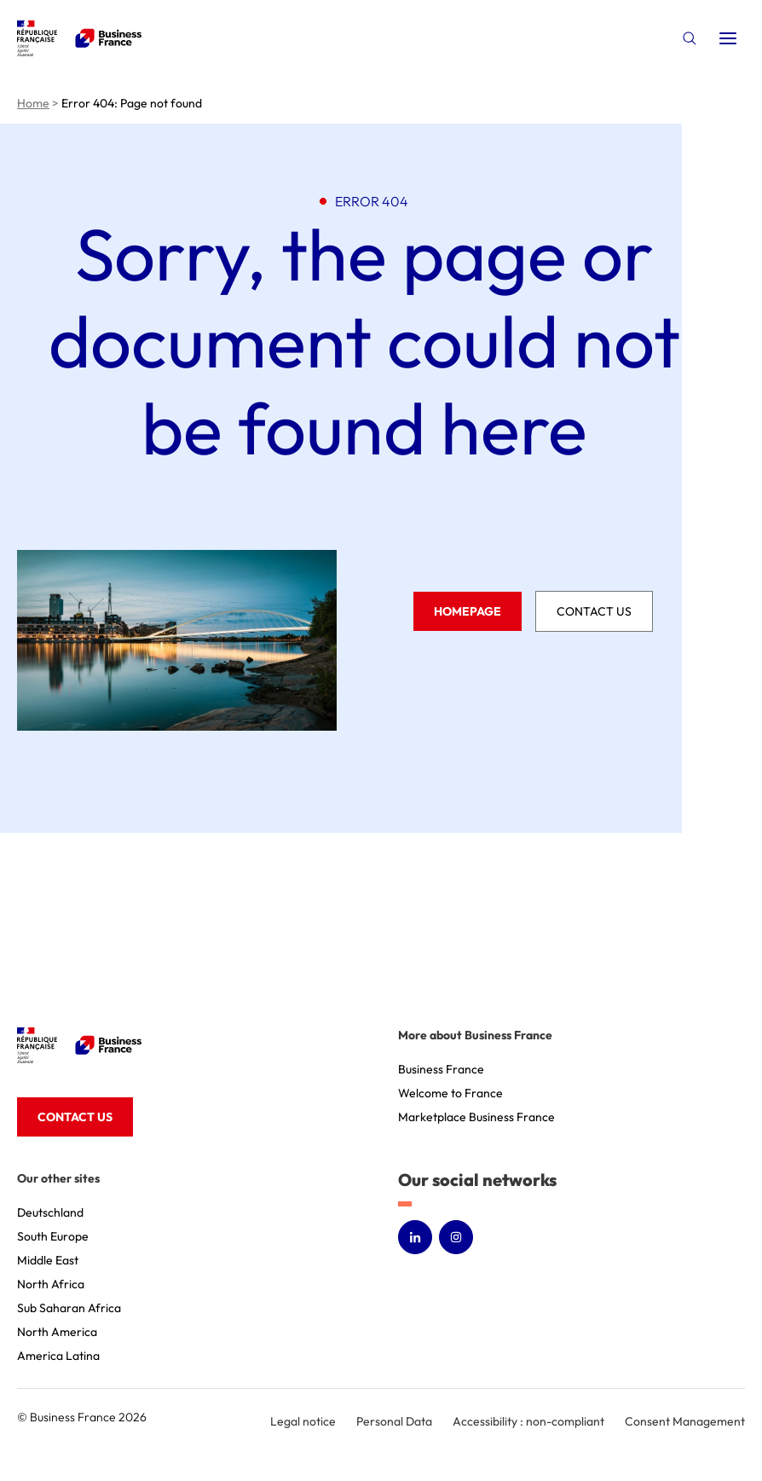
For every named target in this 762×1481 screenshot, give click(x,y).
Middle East (47, 1260)
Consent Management (685, 1421)
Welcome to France (450, 1093)
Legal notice (303, 1421)
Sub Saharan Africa (69, 1308)
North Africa (50, 1284)
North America (57, 1331)
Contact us (594, 611)
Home (33, 103)
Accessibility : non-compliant (528, 1421)
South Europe (53, 1236)
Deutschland (50, 1212)
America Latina (58, 1355)
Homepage (467, 611)
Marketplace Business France (476, 1117)
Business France (441, 1069)
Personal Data (394, 1421)
